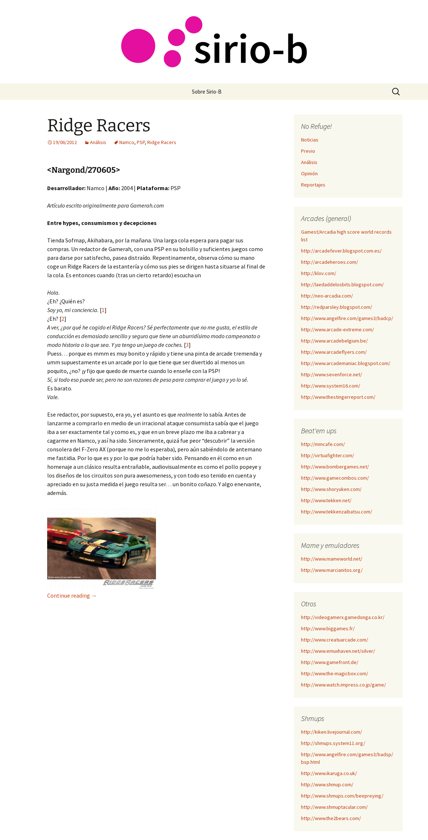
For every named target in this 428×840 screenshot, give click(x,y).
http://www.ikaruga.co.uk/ (329, 773)
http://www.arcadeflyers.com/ (334, 352)
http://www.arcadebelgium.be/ (334, 340)
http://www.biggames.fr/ (328, 628)
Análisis (98, 142)
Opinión (309, 173)
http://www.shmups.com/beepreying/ (342, 795)
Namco (126, 142)
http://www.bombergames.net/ (335, 466)
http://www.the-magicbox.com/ (334, 673)
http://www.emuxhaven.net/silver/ (338, 651)
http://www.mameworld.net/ (331, 559)
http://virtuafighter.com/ (327, 455)
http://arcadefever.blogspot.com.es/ (341, 250)
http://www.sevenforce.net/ (331, 374)
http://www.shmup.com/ (327, 784)
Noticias (309, 139)
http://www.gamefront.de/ (329, 662)
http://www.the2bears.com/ (331, 818)
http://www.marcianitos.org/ (332, 570)
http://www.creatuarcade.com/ (334, 639)
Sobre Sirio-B (207, 91)
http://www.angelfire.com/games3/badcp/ (347, 318)
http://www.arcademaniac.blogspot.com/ (345, 363)
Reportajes (313, 184)
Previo (308, 151)
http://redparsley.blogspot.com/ (336, 307)
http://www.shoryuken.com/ (331, 489)
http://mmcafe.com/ (323, 444)
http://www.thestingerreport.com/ (338, 397)
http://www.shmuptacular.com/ (334, 807)
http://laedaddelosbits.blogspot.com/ (342, 284)
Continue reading (72, 595)
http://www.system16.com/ (330, 385)
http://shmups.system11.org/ (333, 743)
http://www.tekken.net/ (326, 500)
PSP (141, 142)
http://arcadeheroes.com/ (329, 262)
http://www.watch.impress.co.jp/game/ (343, 684)
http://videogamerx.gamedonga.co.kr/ (342, 617)
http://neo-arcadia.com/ (327, 295)
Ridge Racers (99, 125)
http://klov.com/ (318, 273)
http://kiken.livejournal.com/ (331, 732)
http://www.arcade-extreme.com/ (337, 329)
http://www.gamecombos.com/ (335, 478)
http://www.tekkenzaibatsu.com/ (336, 511)
